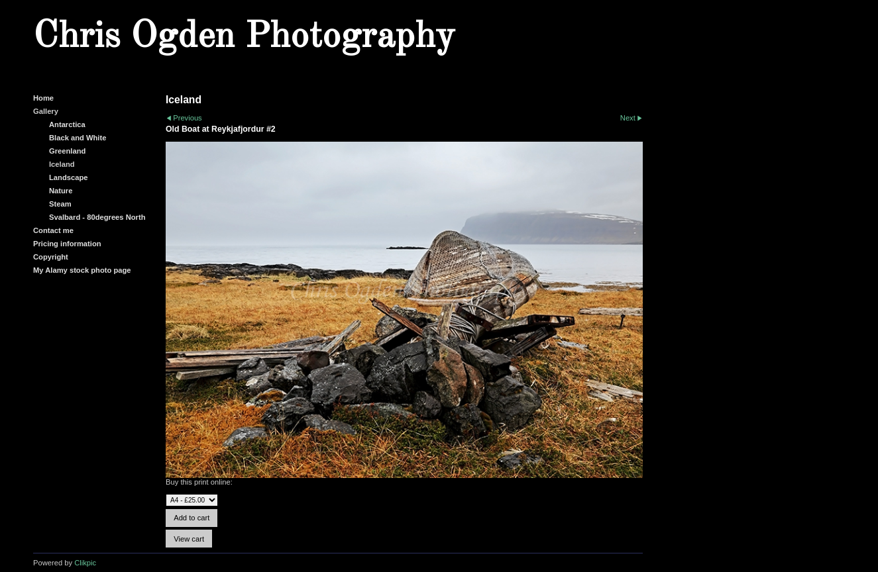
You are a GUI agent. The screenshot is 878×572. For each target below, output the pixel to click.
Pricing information (67, 244)
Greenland (67, 151)
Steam (60, 204)
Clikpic (85, 563)
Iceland (62, 164)
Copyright (50, 257)
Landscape (68, 177)
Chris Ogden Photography (244, 37)
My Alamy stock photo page (82, 270)
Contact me (53, 230)
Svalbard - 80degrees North (97, 217)
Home (43, 98)
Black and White (77, 138)
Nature (60, 191)
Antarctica (67, 124)
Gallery (45, 111)
